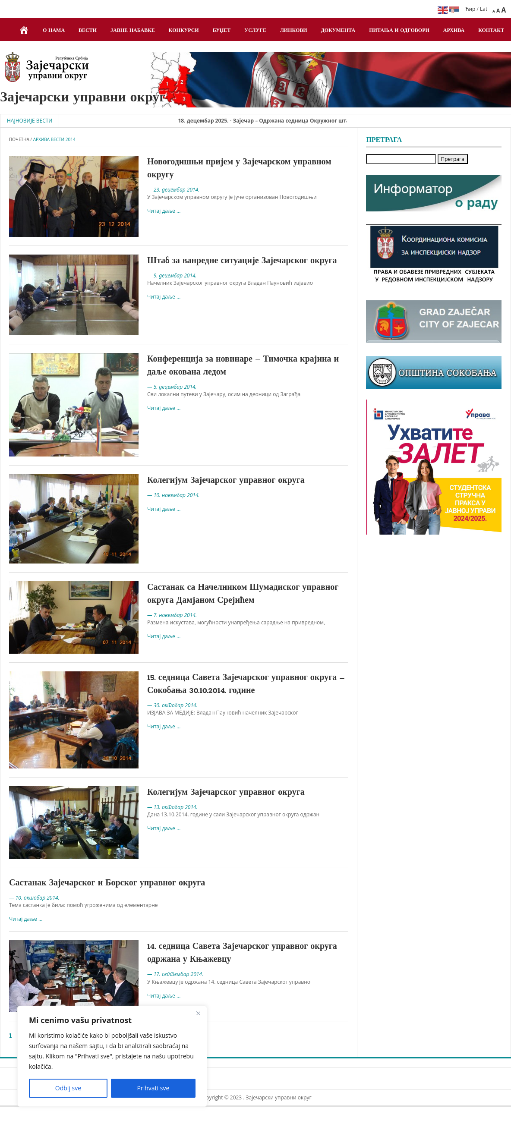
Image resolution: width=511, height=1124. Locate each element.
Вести (88, 31)
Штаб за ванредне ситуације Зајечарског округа (242, 261)
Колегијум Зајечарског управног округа (226, 480)
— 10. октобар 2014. (34, 897)
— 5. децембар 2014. (172, 386)
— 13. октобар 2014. (172, 807)
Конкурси (184, 31)
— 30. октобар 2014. (172, 705)
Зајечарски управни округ (83, 98)
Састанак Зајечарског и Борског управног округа (107, 883)
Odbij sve (68, 1088)
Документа (338, 31)
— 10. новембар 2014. (173, 495)
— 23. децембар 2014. (173, 189)
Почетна (19, 139)
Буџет (222, 31)
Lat (483, 9)
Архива (453, 31)
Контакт (491, 31)
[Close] (198, 1013)
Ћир (470, 9)
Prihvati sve (153, 1088)
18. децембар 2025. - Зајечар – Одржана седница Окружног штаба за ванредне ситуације (298, 120)
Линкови (293, 31)
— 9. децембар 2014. (172, 275)
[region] (112, 1056)
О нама (54, 31)
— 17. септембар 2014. (175, 974)
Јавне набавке (132, 31)
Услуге (255, 31)
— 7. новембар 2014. (172, 615)
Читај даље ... (163, 210)
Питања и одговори (399, 31)
